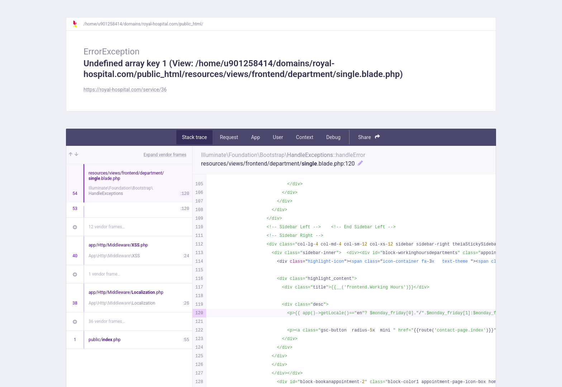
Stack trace (194, 137)
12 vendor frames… (107, 226)
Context (304, 137)
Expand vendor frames (165, 154)
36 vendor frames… (107, 321)
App (255, 137)
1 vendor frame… (104, 274)
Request (229, 137)
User (278, 137)
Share (369, 137)
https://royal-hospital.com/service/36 (125, 89)
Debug (333, 137)
